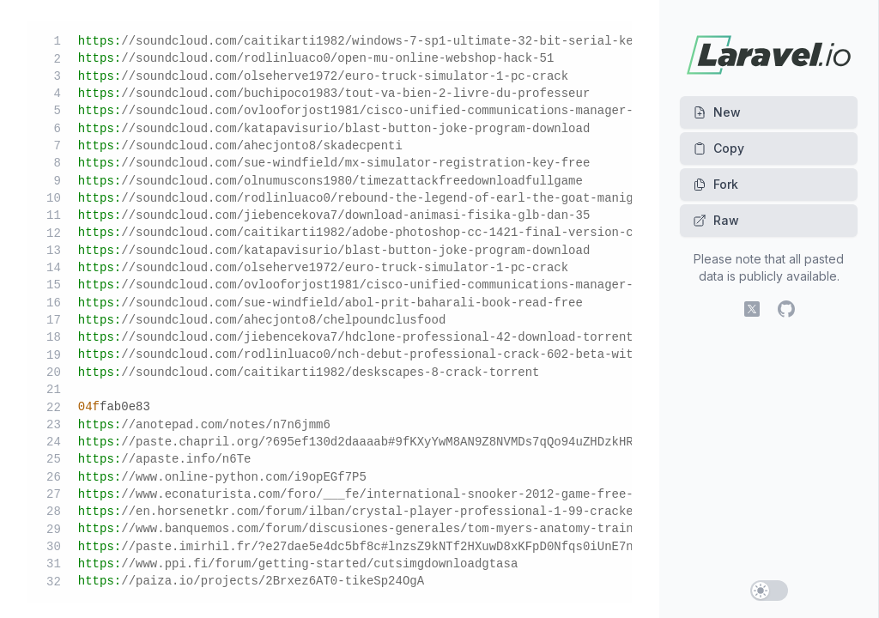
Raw (716, 220)
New (717, 112)
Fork (715, 184)
